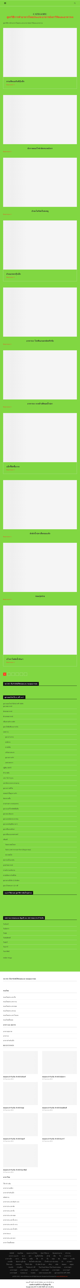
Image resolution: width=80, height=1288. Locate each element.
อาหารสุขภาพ (7, 1031)
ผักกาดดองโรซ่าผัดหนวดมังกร (40, 148)
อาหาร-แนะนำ (13, 1256)
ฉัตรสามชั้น (7, 798)
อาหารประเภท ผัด (9, 1206)
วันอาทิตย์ (6, 951)
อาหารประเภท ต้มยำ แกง (11, 1202)
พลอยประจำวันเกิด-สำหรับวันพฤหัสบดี (54, 1108)
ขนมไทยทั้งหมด (8, 1020)
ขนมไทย (20, 1253)
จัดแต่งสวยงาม (57, 1253)
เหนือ (31, 1259)
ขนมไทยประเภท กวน (10, 1001)
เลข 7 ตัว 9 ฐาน (8, 778)
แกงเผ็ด (10, 1261)
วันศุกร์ (5, 942)
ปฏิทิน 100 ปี (7, 768)
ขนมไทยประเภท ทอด (10, 1006)
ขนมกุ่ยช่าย (40, 596)
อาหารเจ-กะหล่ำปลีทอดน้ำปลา (40, 403)
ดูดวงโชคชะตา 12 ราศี (10, 885)
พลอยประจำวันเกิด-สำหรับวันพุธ (13, 1108)
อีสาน (24, 1259)
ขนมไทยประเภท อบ (9, 1011)
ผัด (59, 1259)
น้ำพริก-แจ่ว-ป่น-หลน (51, 1261)
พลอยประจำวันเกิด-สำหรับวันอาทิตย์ (15, 1170)
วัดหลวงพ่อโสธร (10, 844)
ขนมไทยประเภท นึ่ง (9, 997)
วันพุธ (5, 933)
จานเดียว (20, 1267)
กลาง (17, 1259)
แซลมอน (18, 1264)
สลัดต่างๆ (6, 1197)
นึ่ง (47, 1259)
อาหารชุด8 (13, 1273)
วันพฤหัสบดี (7, 938)
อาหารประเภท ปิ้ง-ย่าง (10, 1220)
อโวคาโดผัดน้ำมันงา (14, 659)
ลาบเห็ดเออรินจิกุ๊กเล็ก (15, 81)
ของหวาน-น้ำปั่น (32, 1253)
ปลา (30, 1256)
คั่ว (42, 1259)
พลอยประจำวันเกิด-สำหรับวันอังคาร (53, 1077)
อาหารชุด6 (55, 1270)
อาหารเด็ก (8, 1259)
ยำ (62, 1261)
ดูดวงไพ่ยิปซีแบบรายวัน (10, 727)
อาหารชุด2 (13, 1270)
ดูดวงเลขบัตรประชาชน (10, 819)
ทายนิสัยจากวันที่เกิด (9, 875)
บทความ (6, 732)
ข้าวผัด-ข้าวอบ (40, 1264)
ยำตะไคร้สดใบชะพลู (40, 211)
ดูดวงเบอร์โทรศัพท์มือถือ (11, 809)
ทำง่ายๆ (67, 1253)
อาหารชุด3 (24, 1270)
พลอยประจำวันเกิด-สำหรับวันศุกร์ (14, 1139)
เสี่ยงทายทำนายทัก (9, 721)
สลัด (56, 1264)
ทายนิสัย (8, 747)
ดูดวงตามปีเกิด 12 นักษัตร (11, 880)
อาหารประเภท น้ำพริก (10, 1229)
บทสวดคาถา (9, 762)
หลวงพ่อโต (8, 855)
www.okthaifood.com (62, 1276)
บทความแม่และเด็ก (45, 1273)
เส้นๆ (50, 1264)
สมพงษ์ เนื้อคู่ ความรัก (10, 793)
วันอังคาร (6, 928)
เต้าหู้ (48, 1256)
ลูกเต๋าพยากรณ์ (8, 865)
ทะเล (23, 1256)
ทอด (53, 1259)
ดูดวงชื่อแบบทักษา (9, 829)
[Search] (75, 3)
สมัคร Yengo (8, 958)
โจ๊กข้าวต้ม (28, 1264)
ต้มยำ (65, 1259)
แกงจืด (72, 1259)
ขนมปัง (11, 1267)
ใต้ (37, 1259)
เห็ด (54, 1256)
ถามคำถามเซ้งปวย (9, 870)
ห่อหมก (64, 1264)
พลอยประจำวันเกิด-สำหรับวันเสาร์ (53, 1139)
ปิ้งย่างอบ (9, 1264)
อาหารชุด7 (66, 1270)
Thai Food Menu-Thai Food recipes (50, 1267)
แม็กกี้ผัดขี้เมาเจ (12, 466)
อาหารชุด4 (34, 1270)
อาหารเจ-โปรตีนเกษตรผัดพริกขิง (40, 341)
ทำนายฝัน (6, 773)
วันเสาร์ (5, 947)
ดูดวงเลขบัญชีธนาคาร (10, 824)
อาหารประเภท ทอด (9, 1215)
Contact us (23, 1273)
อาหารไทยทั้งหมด (8, 1242)
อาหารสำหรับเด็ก (8, 1040)
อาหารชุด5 (45, 1270)
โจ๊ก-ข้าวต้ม (7, 1183)
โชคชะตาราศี (30, 1267)
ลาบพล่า (69, 1261)
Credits (33, 1273)
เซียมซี (5, 839)
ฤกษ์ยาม (7, 742)
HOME (12, 1253)
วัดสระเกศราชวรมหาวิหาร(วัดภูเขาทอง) (18, 850)
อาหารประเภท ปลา (9, 1238)
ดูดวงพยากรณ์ (7, 706)
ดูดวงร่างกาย (9, 737)
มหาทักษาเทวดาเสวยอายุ (11, 783)
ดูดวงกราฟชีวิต (8, 788)
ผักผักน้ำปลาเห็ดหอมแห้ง (40, 533)
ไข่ (60, 1256)
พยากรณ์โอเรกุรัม (8, 860)
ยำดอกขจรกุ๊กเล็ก (13, 274)
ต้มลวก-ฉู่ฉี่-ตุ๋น (21, 1261)
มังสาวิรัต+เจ (45, 1253)
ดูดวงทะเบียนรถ (8, 814)
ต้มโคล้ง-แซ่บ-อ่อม (35, 1261)
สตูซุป (72, 1264)
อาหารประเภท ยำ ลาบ (10, 1224)
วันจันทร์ (6, 924)
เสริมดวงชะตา (10, 752)
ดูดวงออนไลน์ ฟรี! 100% (62, 1273)
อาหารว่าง (67, 1256)
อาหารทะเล (7, 1233)
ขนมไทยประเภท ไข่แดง (10, 1015)
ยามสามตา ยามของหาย (10, 803)
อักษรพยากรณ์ (7, 711)
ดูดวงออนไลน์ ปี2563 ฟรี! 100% (13, 703)
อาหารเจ (6, 1036)
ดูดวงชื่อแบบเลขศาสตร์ (10, 834)
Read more (10, 85)
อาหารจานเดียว (8, 1188)
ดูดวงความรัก (9, 757)
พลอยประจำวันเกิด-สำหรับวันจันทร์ (14, 1077)
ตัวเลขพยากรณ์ (8, 716)
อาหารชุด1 (67, 1267)
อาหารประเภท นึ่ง (9, 1211)
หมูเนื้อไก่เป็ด (39, 1256)
